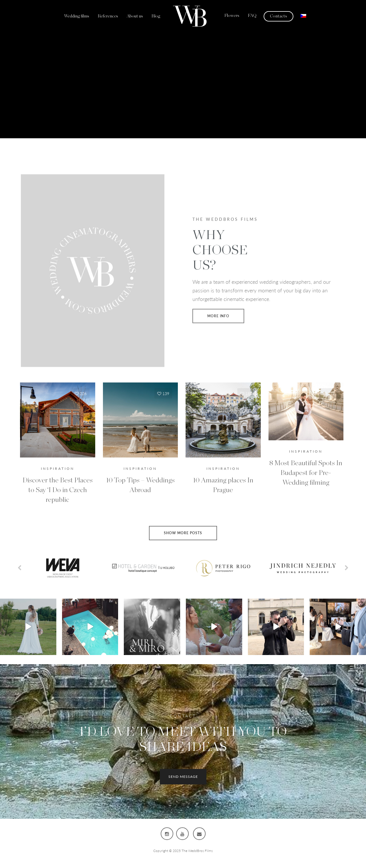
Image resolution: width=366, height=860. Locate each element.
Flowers (231, 15)
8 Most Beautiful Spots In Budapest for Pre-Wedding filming (305, 473)
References (108, 16)
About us (135, 16)
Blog (156, 16)
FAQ (252, 15)
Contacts (278, 16)
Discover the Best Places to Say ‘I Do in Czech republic (58, 490)
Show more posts (183, 532)
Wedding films (76, 16)
